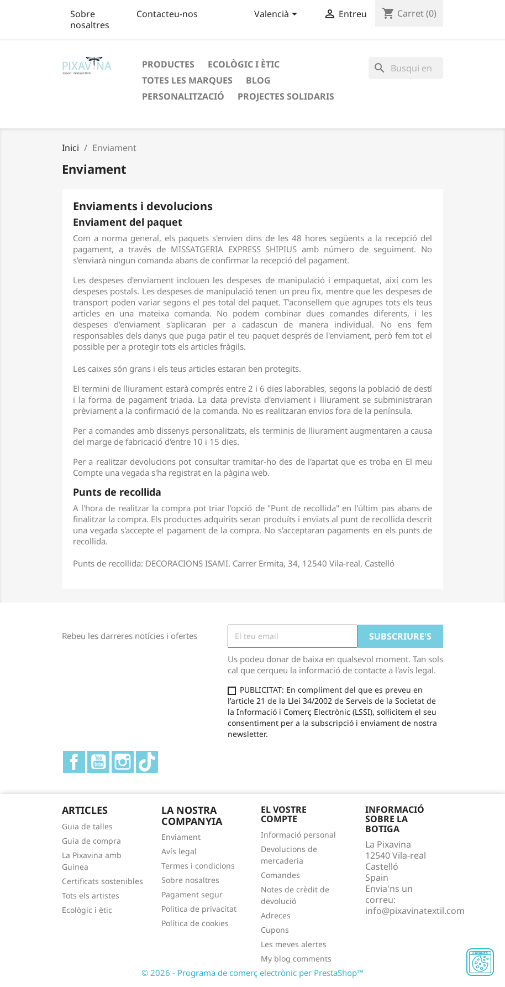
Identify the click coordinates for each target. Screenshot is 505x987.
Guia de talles (87, 826)
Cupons (275, 929)
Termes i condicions (198, 865)
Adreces (276, 915)
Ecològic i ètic (244, 64)
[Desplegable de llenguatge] (277, 15)
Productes (168, 64)
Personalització (183, 96)
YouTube (98, 762)
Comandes (280, 875)
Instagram (123, 762)
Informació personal (298, 834)
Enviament (181, 837)
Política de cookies (195, 923)
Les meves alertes (294, 944)
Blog (258, 80)
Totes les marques (187, 80)
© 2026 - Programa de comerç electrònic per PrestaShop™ (252, 972)
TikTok (147, 762)
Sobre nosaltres (89, 19)
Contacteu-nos (167, 14)
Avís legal (179, 851)
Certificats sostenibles (102, 881)
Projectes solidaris (286, 96)
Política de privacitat (198, 908)
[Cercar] (406, 68)
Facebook (74, 762)
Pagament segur (192, 894)
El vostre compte (284, 814)
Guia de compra (91, 840)
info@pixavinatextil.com (415, 911)
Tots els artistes (90, 895)
